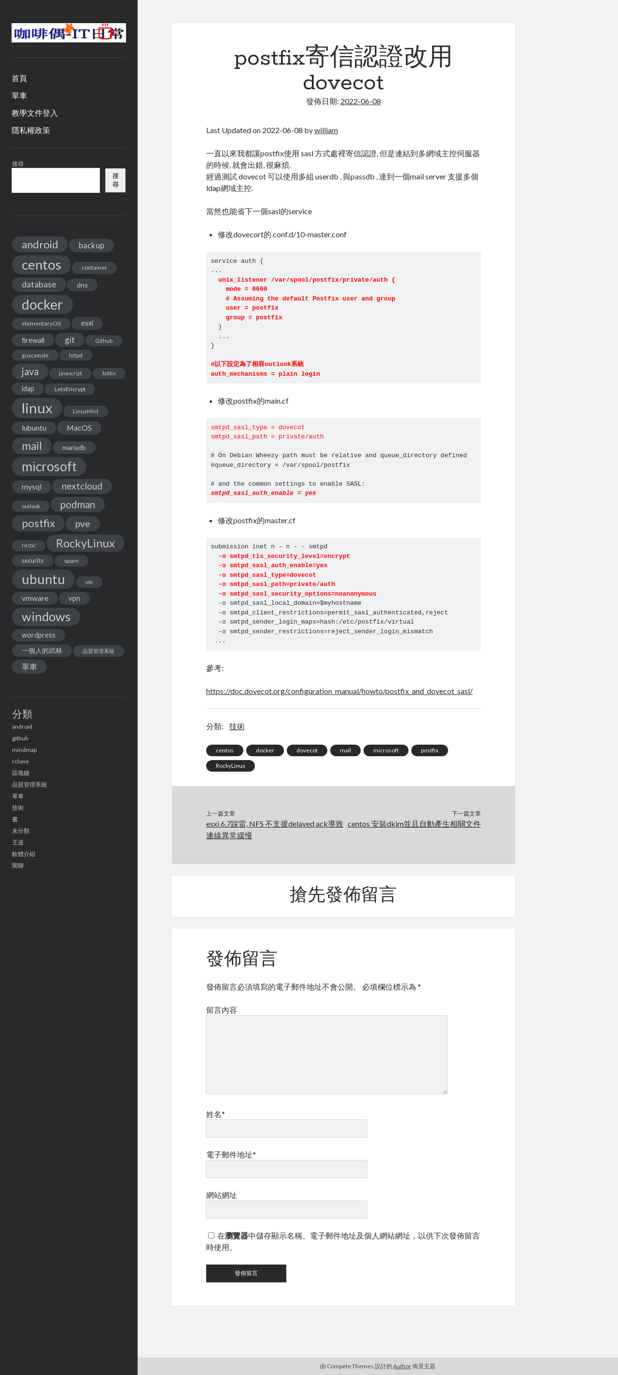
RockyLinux (230, 765)
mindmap (24, 749)
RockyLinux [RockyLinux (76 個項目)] (85, 543)
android (22, 726)
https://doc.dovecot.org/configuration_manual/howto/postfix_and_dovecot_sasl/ (339, 690)
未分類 (20, 830)
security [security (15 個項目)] (33, 560)
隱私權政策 (31, 130)
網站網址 (221, 1194)
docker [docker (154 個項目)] (42, 304)
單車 (19, 95)
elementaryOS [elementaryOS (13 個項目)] (41, 323)
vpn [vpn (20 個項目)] (74, 598)
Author (402, 1366)
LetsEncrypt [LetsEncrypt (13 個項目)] (70, 389)
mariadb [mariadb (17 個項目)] (74, 447)
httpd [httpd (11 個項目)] (76, 355)
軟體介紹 (23, 854)
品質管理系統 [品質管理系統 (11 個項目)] (98, 651)
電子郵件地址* (231, 1154)
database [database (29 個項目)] (39, 284)
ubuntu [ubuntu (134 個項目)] (43, 579)
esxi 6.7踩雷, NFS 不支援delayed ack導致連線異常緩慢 (274, 829)
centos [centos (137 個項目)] (41, 264)
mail (345, 750)
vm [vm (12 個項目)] (89, 581)
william (326, 130)
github (20, 738)
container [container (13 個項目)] (94, 267)
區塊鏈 (20, 772)
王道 (18, 842)
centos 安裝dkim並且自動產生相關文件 (414, 823)
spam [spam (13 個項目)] (71, 560)
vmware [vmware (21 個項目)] (35, 598)
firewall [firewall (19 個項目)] (33, 340)
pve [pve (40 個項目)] (82, 523)
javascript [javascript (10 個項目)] (70, 373)
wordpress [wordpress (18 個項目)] (39, 635)
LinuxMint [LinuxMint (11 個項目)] (85, 411)
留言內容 (221, 1009)
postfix (429, 750)
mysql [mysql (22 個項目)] (32, 486)
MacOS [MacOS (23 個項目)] (79, 427)
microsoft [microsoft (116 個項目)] (49, 466)
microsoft (386, 750)
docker (265, 750)
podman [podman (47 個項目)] (77, 504)
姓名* (215, 1113)
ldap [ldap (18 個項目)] (28, 388)
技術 (18, 807)
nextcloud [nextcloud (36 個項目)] (82, 485)
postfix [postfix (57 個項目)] (38, 523)
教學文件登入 (35, 112)
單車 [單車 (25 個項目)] (29, 666)
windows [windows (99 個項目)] (46, 616)
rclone (20, 761)
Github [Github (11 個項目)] (103, 341)
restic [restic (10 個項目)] (29, 545)
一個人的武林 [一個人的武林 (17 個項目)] (42, 650)
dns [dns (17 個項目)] (82, 285)
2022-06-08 (360, 101)
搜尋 (18, 163)
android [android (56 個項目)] (40, 244)
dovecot (307, 750)
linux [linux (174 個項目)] (37, 407)
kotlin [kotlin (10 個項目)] (109, 373)
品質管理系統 (29, 784)
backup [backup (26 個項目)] (91, 245)
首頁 (19, 77)
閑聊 (18, 865)
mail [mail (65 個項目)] (32, 445)
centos (225, 750)
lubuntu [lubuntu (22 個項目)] (34, 427)
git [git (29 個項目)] (70, 340)
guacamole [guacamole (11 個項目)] (35, 355)
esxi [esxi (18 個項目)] (87, 323)
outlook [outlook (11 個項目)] (31, 506)
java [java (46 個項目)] (30, 371)
